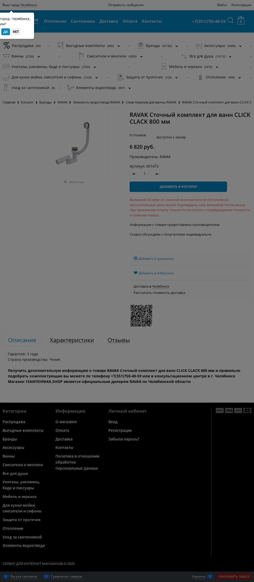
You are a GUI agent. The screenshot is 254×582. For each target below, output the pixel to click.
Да (5, 31)
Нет (16, 31)
